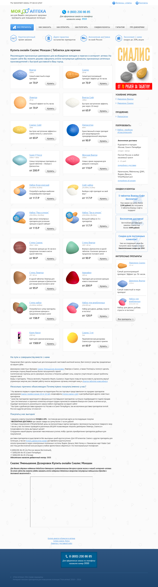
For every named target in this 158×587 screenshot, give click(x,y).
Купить (50, 83)
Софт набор (87, 185)
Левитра (33, 97)
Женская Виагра (89, 155)
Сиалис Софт (35, 125)
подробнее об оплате (127, 180)
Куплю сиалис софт (70, 394)
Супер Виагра (88, 242)
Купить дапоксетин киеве (36, 441)
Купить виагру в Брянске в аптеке (61, 538)
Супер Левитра (36, 272)
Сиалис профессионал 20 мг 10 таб (35, 394)
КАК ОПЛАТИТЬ (63, 27)
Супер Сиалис (36, 242)
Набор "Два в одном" (39, 212)
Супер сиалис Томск (61, 541)
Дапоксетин (87, 125)
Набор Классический (39, 185)
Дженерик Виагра (125, 99)
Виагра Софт (88, 97)
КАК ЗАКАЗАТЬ (45, 27)
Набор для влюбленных (93, 302)
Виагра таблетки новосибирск (95, 381)
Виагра (32, 69)
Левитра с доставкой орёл (61, 543)
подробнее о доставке (127, 165)
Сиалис (85, 69)
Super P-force (35, 155)
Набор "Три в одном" (92, 212)
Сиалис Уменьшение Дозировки (51, 369)
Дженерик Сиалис (125, 103)
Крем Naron (35, 332)
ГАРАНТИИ (120, 27)
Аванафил (86, 272)
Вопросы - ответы (124, 2)
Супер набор (35, 302)
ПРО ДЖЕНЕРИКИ (137, 27)
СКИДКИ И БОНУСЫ (102, 27)
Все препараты (24, 27)
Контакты (143, 2)
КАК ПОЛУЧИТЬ (81, 27)
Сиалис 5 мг (88, 332)
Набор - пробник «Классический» (125, 131)
